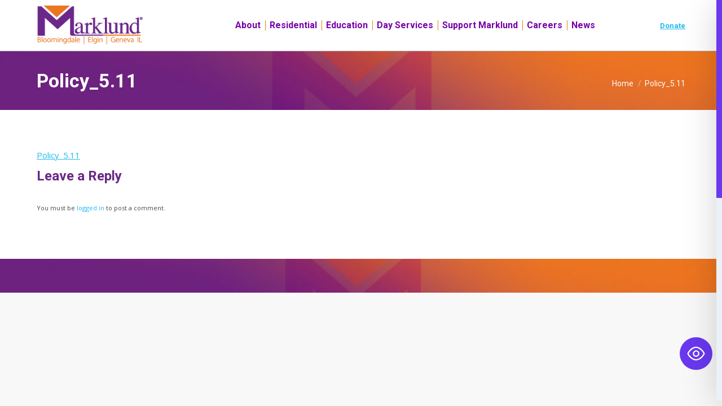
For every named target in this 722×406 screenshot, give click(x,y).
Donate (672, 46)
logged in (90, 228)
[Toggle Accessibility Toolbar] (696, 353)
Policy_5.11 (58, 175)
